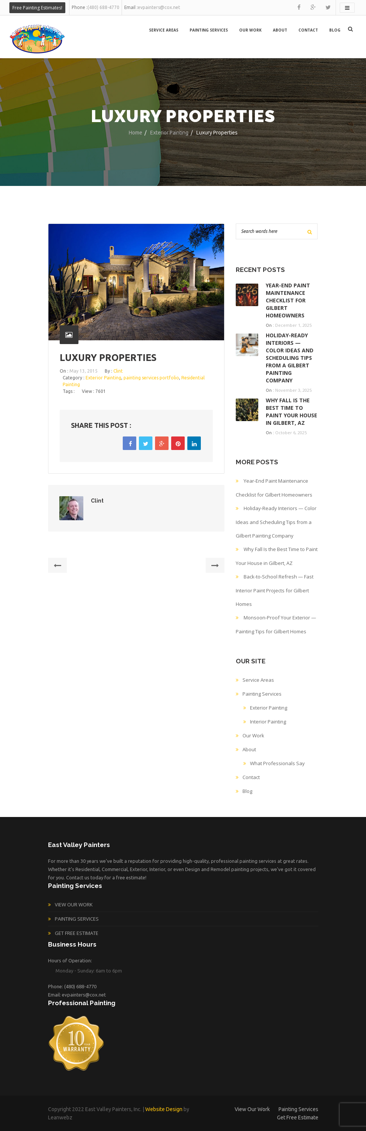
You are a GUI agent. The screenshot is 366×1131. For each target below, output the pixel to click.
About (280, 30)
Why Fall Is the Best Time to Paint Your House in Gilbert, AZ (291, 411)
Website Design (163, 1109)
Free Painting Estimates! (37, 8)
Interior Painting (268, 721)
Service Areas (163, 30)
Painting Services (209, 30)
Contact (308, 30)
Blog (334, 30)
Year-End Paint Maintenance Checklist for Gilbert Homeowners (288, 300)
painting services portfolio (151, 377)
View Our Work (74, 904)
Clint (118, 370)
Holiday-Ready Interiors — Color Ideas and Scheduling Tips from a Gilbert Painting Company (289, 358)
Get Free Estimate (76, 933)
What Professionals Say (277, 763)
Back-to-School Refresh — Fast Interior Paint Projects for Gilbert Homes (274, 590)
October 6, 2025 (291, 432)
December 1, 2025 (293, 325)
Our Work (250, 30)
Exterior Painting (169, 133)
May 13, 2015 (83, 370)
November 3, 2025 (293, 390)
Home (135, 133)
